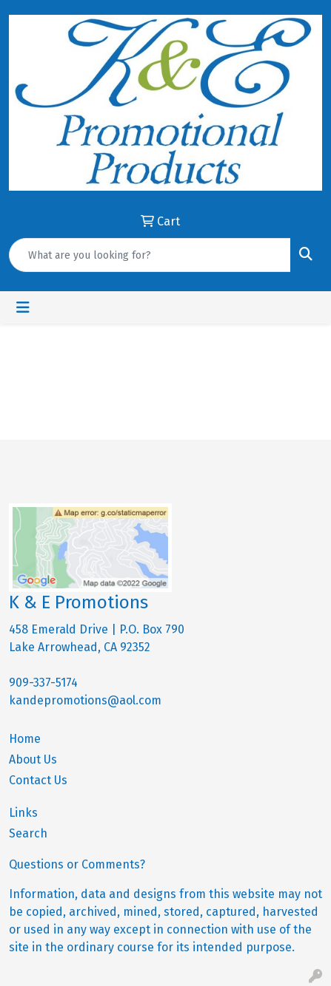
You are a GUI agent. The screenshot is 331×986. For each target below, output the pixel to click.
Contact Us (38, 780)
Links (23, 813)
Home (25, 739)
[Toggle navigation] (23, 307)
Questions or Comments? (77, 864)
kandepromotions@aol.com (85, 700)
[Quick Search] (150, 255)
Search (28, 833)
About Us (33, 759)
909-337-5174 (43, 683)
